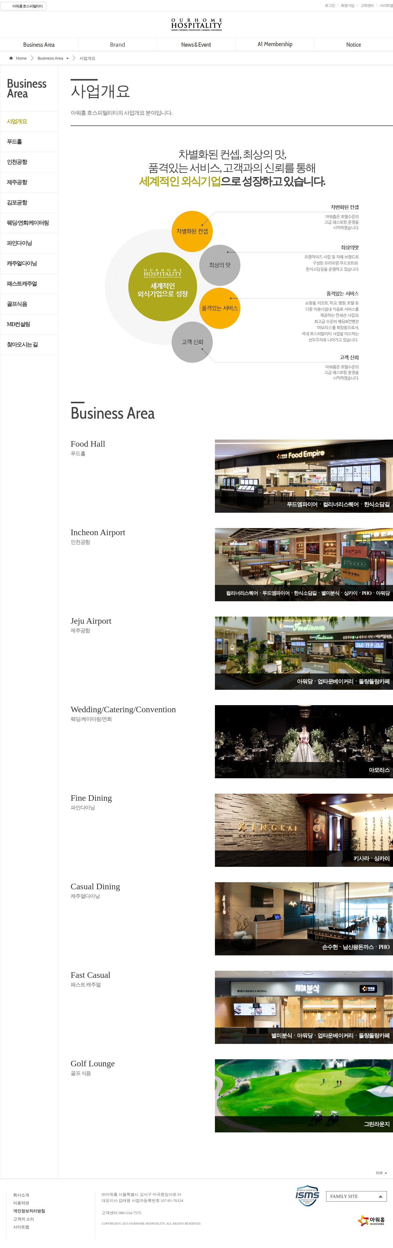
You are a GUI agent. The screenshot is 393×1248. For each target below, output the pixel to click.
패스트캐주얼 (22, 284)
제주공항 (17, 182)
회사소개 (21, 1195)
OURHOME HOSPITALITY (196, 24)
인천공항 (17, 162)
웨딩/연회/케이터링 (28, 223)
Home (21, 58)
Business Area (39, 44)
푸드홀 (14, 142)
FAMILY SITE (344, 1196)
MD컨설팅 (18, 324)
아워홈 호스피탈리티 (27, 6)
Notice (353, 44)
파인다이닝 (19, 243)
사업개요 (17, 121)
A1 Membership (275, 44)
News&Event (196, 44)
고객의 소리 (23, 1219)
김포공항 (17, 202)
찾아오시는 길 (22, 345)
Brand (118, 44)
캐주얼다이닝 (22, 263)
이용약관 (21, 1203)
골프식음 (17, 304)
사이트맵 (21, 1227)
